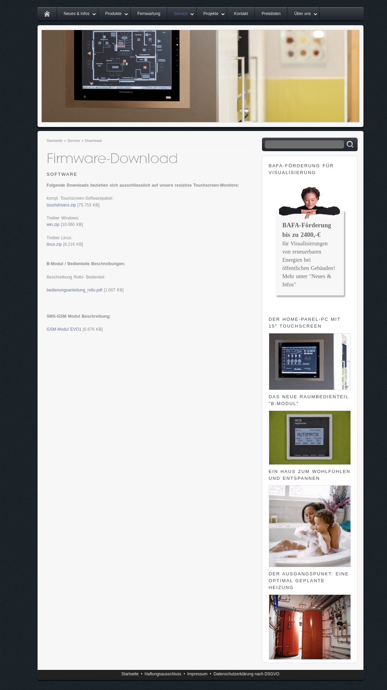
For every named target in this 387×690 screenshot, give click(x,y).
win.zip (53, 224)
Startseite (55, 141)
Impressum (197, 674)
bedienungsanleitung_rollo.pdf (74, 290)
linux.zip (54, 244)
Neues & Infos (76, 13)
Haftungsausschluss (162, 674)
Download (93, 141)
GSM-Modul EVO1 (64, 329)
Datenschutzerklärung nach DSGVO (246, 674)
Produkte (113, 13)
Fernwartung (148, 13)
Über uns (302, 13)
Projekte (210, 13)
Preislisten (271, 13)
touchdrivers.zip (61, 205)
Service (181, 13)
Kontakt (241, 13)
